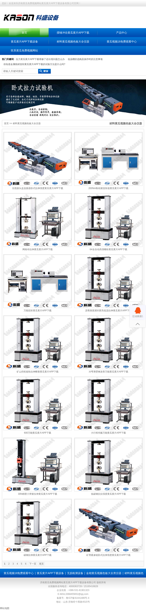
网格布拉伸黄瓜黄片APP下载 (37, 249)
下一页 (32, 563)
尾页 (41, 563)
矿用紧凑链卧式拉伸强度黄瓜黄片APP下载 (108, 555)
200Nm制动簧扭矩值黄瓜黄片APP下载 (108, 188)
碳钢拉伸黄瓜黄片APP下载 (38, 555)
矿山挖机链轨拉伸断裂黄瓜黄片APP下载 (37, 371)
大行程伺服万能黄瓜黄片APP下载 (108, 432)
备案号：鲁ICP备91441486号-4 (73, 598)
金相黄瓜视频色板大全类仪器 (103, 573)
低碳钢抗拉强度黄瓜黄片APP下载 (108, 494)
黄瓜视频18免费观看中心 (122, 41)
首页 (24, 32)
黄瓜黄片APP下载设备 (24, 41)
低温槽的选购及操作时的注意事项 (85, 59)
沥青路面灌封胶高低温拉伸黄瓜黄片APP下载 (108, 310)
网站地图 (4, 608)
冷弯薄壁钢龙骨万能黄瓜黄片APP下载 (108, 371)
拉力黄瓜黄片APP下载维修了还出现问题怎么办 (40, 59)
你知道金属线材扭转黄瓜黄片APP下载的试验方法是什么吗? (34, 64)
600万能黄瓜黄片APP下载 (37, 432)
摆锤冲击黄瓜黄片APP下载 (73, 32)
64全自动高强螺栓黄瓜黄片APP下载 (108, 249)
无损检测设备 (75, 573)
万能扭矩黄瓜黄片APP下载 (38, 310)
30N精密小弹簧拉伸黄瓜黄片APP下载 (37, 494)
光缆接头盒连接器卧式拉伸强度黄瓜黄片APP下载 (37, 188)
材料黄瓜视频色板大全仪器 (73, 41)
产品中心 (121, 32)
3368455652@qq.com (76, 594)
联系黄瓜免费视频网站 (24, 50)
